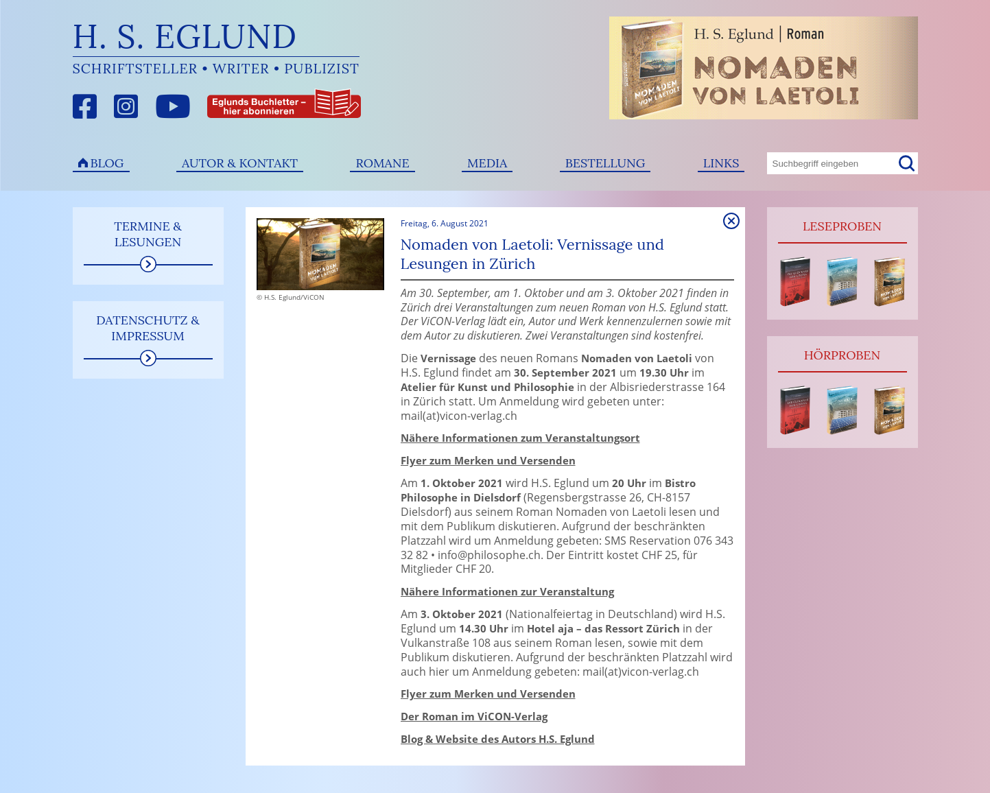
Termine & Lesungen (148, 234)
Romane (382, 163)
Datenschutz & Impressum (148, 328)
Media (487, 163)
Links (721, 163)
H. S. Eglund (185, 36)
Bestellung (605, 163)
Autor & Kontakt (240, 163)
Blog (107, 163)
